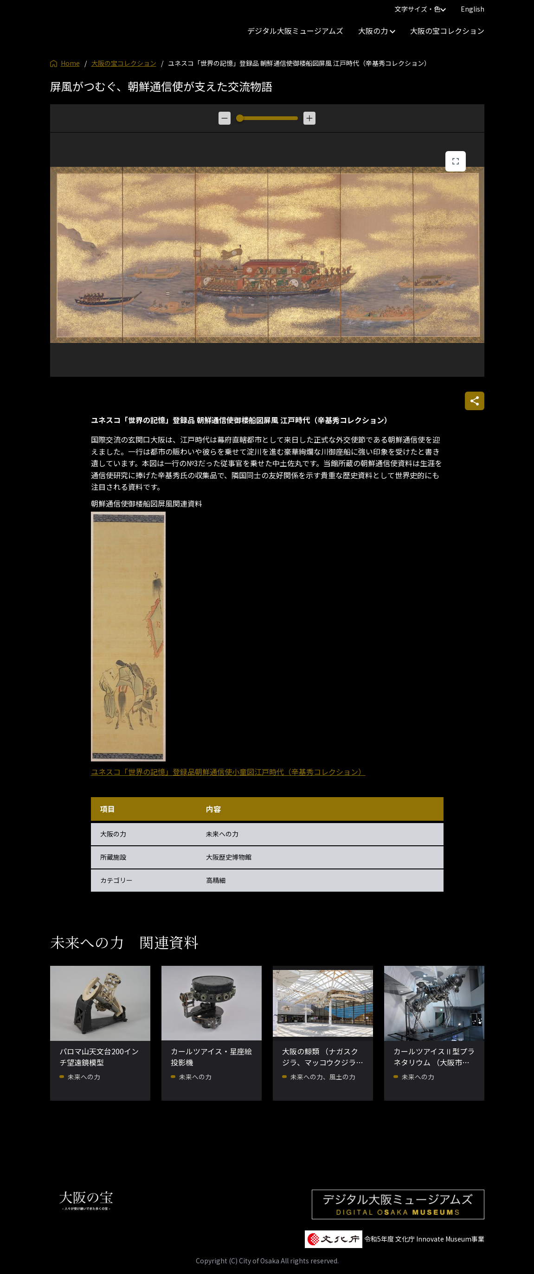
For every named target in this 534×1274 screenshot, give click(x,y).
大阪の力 (376, 30)
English (472, 8)
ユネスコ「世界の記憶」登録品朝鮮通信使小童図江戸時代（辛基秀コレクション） (228, 771)
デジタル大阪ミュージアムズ (295, 30)
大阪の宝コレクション (447, 30)
